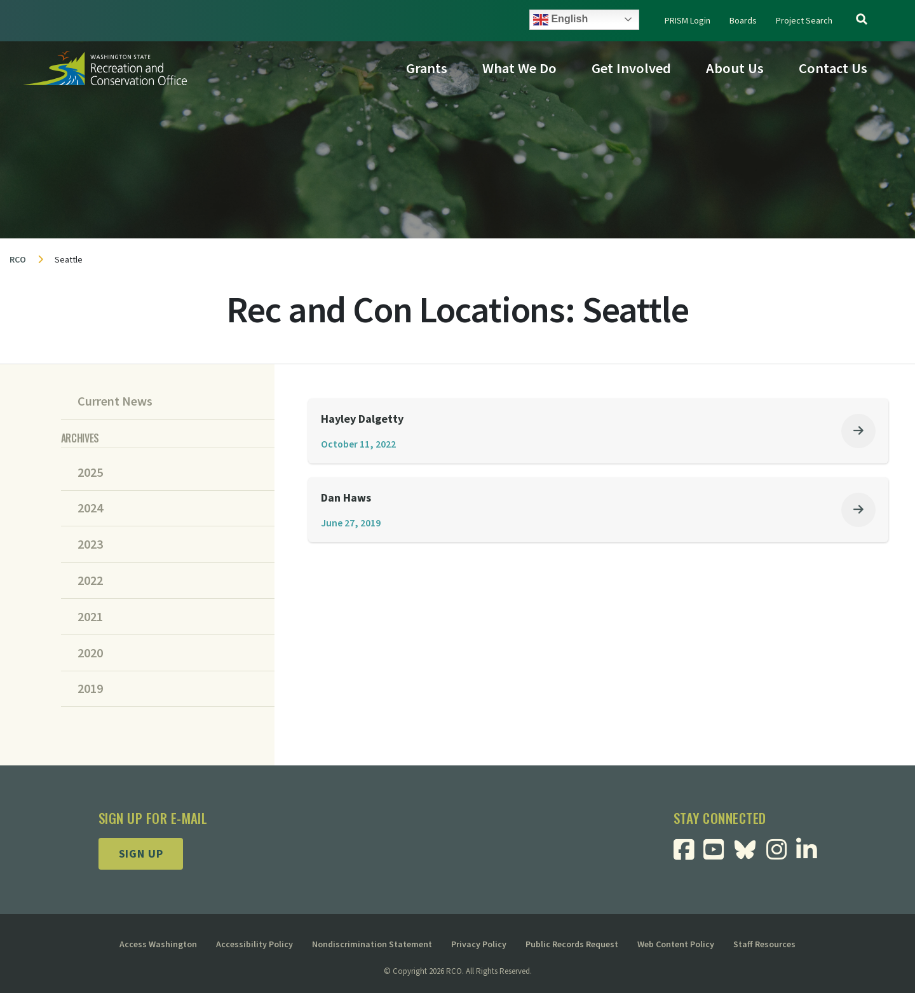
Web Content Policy (675, 944)
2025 (90, 472)
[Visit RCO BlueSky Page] (749, 847)
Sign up (141, 853)
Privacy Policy (478, 944)
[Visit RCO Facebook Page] (688, 854)
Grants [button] (426, 68)
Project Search (804, 20)
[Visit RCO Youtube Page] (718, 854)
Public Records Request (571, 944)
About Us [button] (735, 68)
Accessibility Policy (254, 944)
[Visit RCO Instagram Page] (781, 854)
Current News (115, 401)
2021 (90, 616)
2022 (90, 580)
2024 (90, 508)
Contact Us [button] (833, 68)
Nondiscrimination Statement (372, 944)
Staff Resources (764, 944)
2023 (90, 544)
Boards (743, 20)
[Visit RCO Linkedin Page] (811, 854)
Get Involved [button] (631, 68)
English (560, 19)
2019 (90, 688)
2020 (90, 653)
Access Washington (158, 944)
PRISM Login (687, 20)
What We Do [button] (519, 68)
